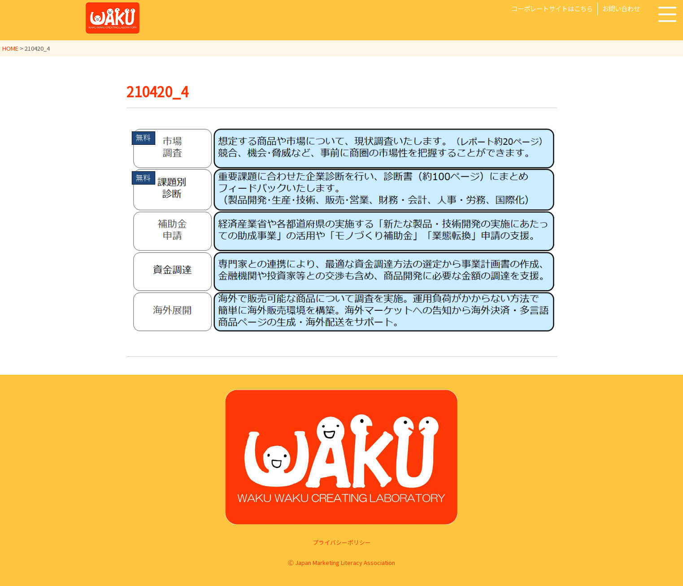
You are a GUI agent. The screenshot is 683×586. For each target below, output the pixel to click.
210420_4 (158, 91)
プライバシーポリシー (342, 542)
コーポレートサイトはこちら (552, 8)
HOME (10, 48)
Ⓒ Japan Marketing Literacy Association (341, 562)
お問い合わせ (621, 8)
